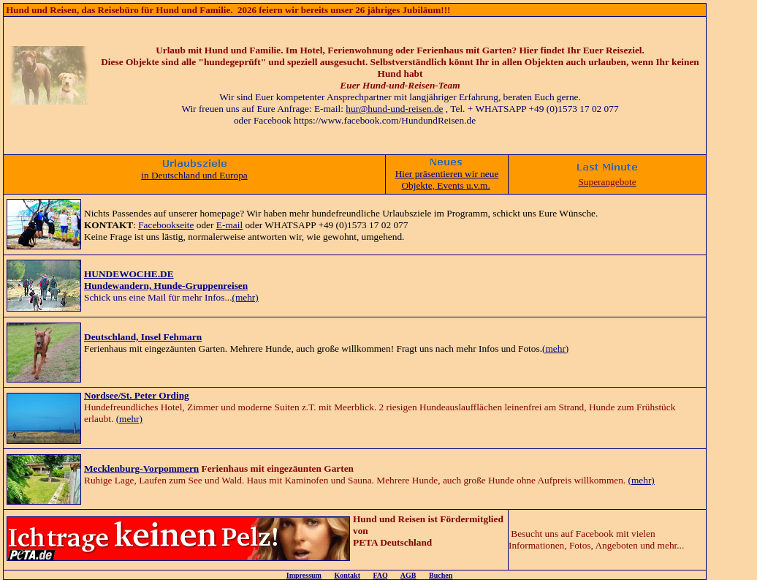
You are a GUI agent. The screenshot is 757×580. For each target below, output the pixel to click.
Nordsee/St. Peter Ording (136, 395)
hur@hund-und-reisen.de (394, 108)
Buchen (440, 575)
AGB (408, 575)
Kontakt (347, 575)
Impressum (304, 575)
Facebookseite (166, 224)
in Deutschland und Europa (194, 175)
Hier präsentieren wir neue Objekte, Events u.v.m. (447, 179)
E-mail (229, 224)
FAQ (380, 575)
